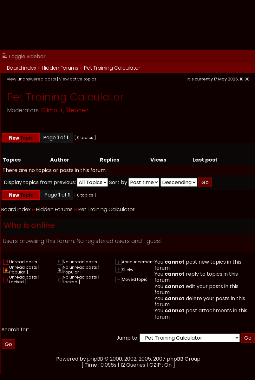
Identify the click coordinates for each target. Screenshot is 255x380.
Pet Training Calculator (112, 68)
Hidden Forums (60, 68)
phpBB (95, 359)
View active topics (77, 79)
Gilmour (52, 110)
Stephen (76, 110)
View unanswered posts (31, 79)
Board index (21, 68)
